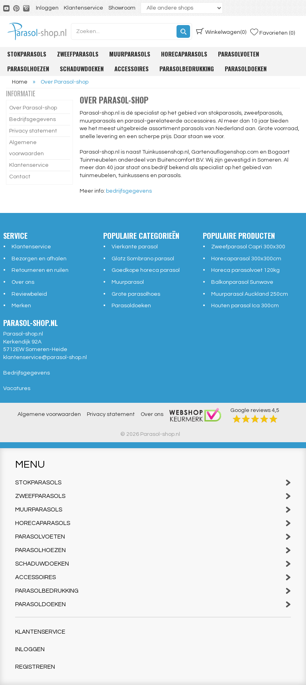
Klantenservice (83, 8)
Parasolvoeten (238, 53)
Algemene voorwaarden (26, 148)
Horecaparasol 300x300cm (246, 259)
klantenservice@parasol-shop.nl (45, 357)
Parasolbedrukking (186, 68)
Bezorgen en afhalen (39, 259)
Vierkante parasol (135, 247)
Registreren (35, 667)
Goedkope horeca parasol (146, 270)
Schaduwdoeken (82, 68)
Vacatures (16, 388)
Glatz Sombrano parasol (143, 259)
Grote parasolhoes (136, 294)
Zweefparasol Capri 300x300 (248, 247)
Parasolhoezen (28, 68)
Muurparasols (129, 53)
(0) (221, 31)
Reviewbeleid (29, 294)
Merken (21, 305)
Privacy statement (33, 131)
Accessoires (131, 68)
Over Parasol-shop (33, 108)
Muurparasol (128, 282)
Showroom (121, 8)
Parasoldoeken (246, 68)
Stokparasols (26, 53)
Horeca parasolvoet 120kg (245, 270)
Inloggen (47, 8)
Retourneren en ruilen (40, 270)
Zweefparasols (77, 53)
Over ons (23, 282)
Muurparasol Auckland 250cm (249, 294)
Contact (19, 177)
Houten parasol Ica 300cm (245, 305)
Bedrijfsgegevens (32, 119)
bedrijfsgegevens (129, 191)
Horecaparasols (184, 53)
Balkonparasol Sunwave (242, 282)
